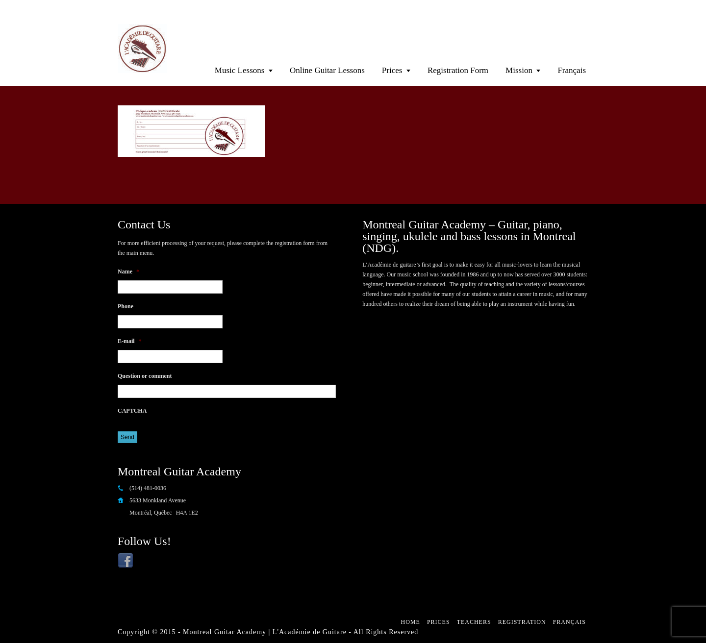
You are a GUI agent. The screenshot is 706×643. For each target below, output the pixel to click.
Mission (518, 70)
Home (410, 621)
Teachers (474, 621)
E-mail (130, 341)
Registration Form (458, 70)
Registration (522, 621)
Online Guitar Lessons (327, 70)
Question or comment (145, 375)
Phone (125, 306)
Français (571, 70)
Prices (392, 70)
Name (128, 271)
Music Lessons (240, 70)
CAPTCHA (132, 410)
